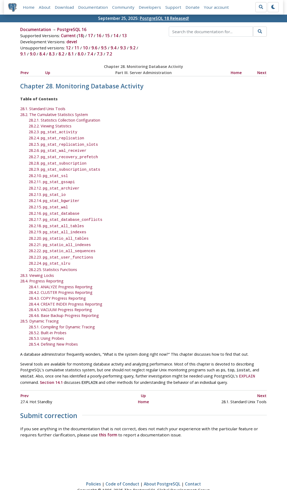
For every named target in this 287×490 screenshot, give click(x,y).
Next (262, 72)
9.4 (113, 47)
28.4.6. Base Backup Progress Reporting (64, 303)
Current (68, 35)
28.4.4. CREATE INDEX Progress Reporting (65, 292)
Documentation (93, 7)
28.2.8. (58, 160)
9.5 (104, 47)
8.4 (42, 54)
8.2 (61, 54)
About (44, 7)
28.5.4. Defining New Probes (53, 332)
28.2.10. (48, 171)
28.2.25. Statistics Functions (53, 257)
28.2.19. (57, 223)
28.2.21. (60, 235)
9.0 (33, 54)
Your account (216, 7)
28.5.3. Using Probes (46, 326)
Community (123, 7)
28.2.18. (56, 217)
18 (80, 35)
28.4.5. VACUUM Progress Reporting (60, 297)
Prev (24, 72)
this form (108, 421)
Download (64, 7)
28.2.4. (56, 137)
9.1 (23, 54)
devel (71, 41)
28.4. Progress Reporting (42, 269)
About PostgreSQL (162, 470)
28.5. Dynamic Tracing (39, 309)
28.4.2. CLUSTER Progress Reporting (60, 280)
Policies (93, 470)
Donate (192, 7)
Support (173, 7)
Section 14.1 (51, 369)
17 (90, 35)
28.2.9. (64, 166)
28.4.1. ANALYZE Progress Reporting (60, 275)
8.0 (80, 54)
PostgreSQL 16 (71, 29)
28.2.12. (54, 183)
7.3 (100, 54)
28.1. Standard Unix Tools (42, 108)
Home (29, 7)
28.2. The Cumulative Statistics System (54, 114)
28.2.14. (54, 194)
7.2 (109, 54)
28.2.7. (63, 154)
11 (76, 47)
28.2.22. (62, 240)
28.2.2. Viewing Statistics (50, 125)
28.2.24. (49, 252)
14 (115, 35)
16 (98, 35)
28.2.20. (59, 229)
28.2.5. (63, 143)
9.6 (94, 47)
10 (85, 47)
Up (47, 72)
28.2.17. (66, 211)
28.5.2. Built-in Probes (47, 321)
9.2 (133, 47)
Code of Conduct (122, 470)
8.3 (52, 54)
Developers (150, 7)
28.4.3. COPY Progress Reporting (57, 286)
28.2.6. (58, 148)
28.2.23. (61, 246)
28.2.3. (53, 131)
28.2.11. (52, 177)
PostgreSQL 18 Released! (164, 18)
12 (68, 47)
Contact (193, 470)
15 (107, 35)
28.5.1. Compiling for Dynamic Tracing (62, 315)
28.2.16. (54, 206)
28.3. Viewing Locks (37, 263)
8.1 (71, 54)
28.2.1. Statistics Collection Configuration (64, 120)
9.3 (123, 47)
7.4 (90, 54)
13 (124, 35)
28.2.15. (48, 200)
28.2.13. (47, 189)
